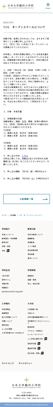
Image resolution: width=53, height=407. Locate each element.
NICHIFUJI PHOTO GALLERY (12, 292)
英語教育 (31, 242)
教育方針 (5, 242)
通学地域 (5, 325)
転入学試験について (9, 317)
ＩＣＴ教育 (32, 246)
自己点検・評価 (33, 353)
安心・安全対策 (33, 284)
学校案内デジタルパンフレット (39, 322)
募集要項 (5, 313)
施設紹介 (31, 276)
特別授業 (31, 254)
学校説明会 (6, 309)
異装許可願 (32, 348)
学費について (7, 321)
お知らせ (31, 313)
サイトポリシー (25, 363)
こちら (25, 155)
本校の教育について (35, 235)
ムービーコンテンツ (35, 334)
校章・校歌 (6, 246)
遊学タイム (6, 280)
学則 (3, 250)
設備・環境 (32, 280)
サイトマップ (8, 363)
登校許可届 (32, 343)
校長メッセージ (8, 235)
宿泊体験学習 (33, 250)
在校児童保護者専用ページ (38, 317)
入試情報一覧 (26, 198)
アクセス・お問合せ (35, 331)
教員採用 (31, 327)
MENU (48, 6)
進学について (33, 258)
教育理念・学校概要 (9, 238)
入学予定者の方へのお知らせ (13, 333)
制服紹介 (5, 288)
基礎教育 (31, 238)
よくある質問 (7, 329)
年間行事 (5, 284)
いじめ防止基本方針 (35, 338)
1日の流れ (6, 276)
